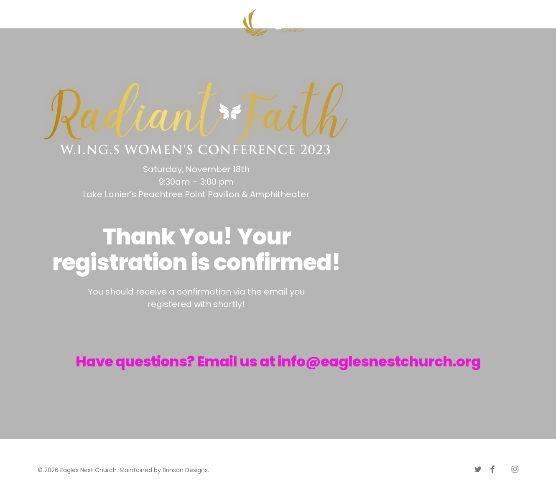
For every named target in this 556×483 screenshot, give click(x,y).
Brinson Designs (185, 470)
